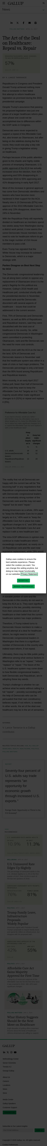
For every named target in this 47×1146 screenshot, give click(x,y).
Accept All (23, 580)
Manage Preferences (23, 586)
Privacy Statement (29, 574)
